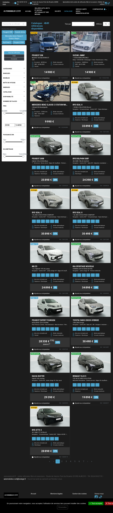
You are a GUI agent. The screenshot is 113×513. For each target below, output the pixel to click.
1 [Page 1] (57, 461)
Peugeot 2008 (19, 42)
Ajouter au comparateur (42, 78)
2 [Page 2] (61, 461)
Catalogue (68, 11)
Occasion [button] (14, 59)
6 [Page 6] (79, 461)
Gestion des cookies (79, 494)
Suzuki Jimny (20, 32)
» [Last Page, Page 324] (91, 461)
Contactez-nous (6, 3)
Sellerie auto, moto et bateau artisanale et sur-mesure (42, 11)
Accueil (28, 11)
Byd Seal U (7, 42)
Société (58, 11)
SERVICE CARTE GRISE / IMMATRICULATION (82, 11)
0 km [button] (14, 56)
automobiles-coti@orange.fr (15, 479)
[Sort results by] (83, 24)
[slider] (5, 113)
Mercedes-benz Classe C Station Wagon (14, 37)
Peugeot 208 (7, 32)
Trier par (68, 24)
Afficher (99, 24)
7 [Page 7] (83, 461)
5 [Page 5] (74, 461)
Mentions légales (56, 494)
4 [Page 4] (70, 461)
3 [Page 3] (66, 461)
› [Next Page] (87, 461)
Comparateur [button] (99, 9)
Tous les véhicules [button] (14, 53)
